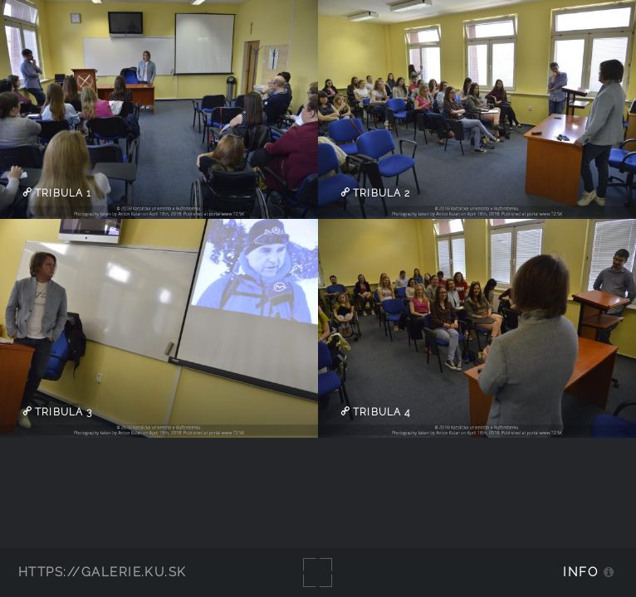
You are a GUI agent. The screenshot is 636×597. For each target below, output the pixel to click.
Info (580, 572)
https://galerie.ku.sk (102, 572)
